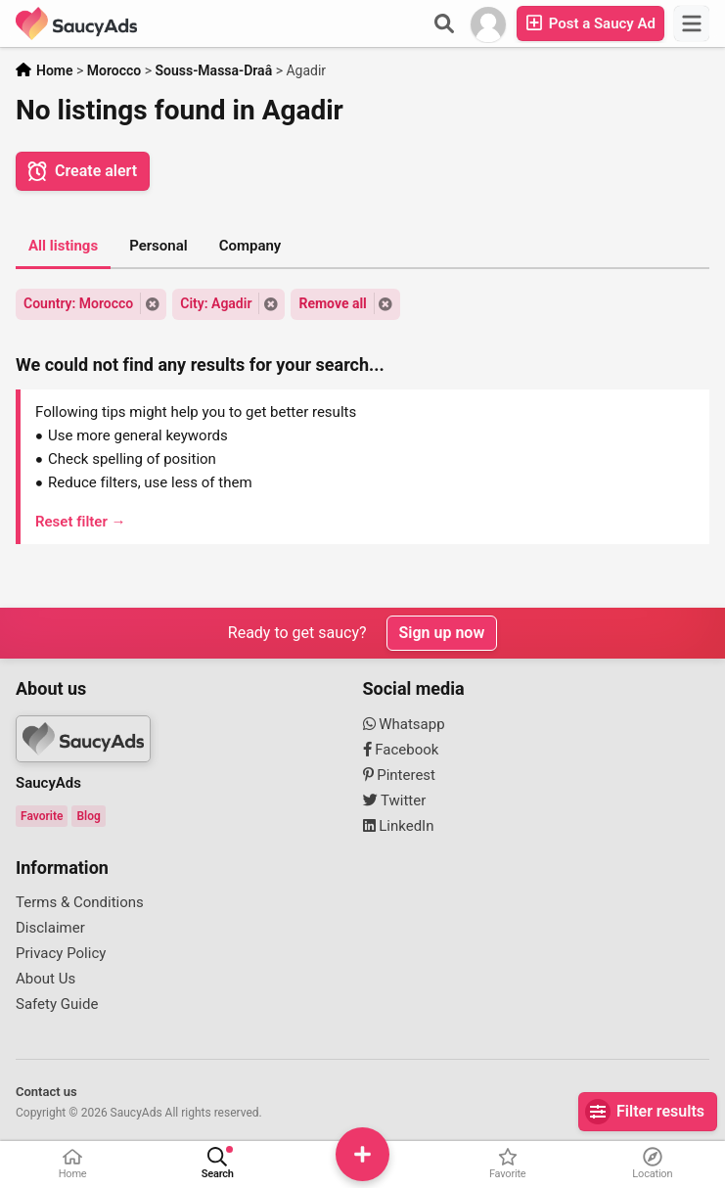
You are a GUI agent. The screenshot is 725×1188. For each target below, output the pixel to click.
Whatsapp (404, 724)
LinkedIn (398, 826)
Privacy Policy (61, 953)
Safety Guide (57, 1004)
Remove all (332, 303)
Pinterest (399, 775)
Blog (88, 816)
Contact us (46, 1091)
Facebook (401, 749)
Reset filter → (80, 521)
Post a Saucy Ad (590, 23)
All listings (63, 245)
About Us (45, 978)
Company (250, 245)
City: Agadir (215, 303)
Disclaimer (50, 928)
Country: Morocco (78, 303)
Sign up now (442, 632)
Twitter (395, 800)
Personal (158, 245)
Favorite (42, 816)
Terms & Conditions (80, 902)
